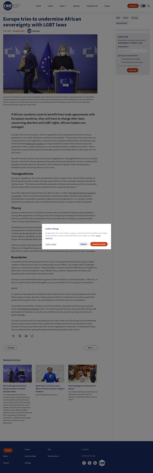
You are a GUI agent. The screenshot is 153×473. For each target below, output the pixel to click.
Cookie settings (50, 244)
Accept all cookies (99, 244)
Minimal (83, 244)
